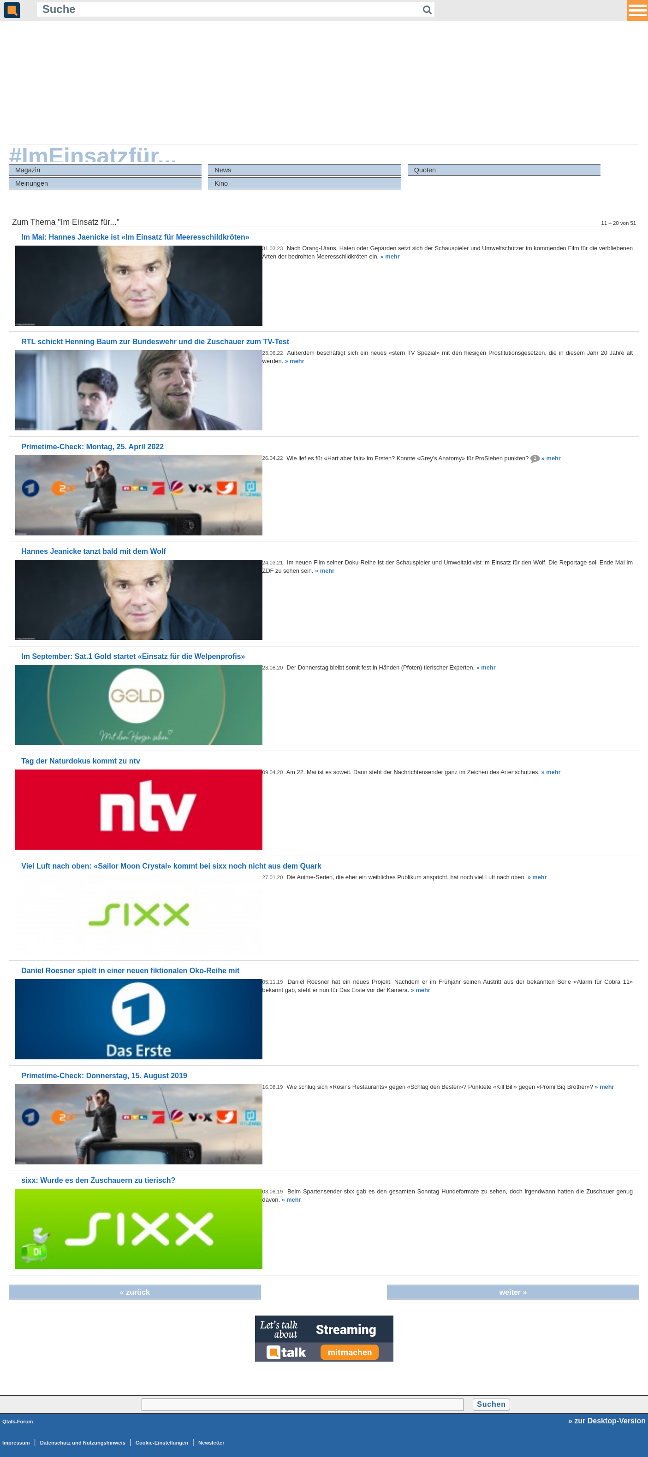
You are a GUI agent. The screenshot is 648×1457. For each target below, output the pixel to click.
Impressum (16, 1442)
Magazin (27, 170)
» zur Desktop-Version (607, 1421)
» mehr (390, 256)
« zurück (135, 1292)
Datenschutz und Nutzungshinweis (82, 1442)
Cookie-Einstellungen (162, 1442)
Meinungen (31, 183)
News (222, 170)
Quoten (425, 170)
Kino (221, 183)
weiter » (513, 1292)
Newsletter (211, 1442)
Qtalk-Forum (17, 1421)
